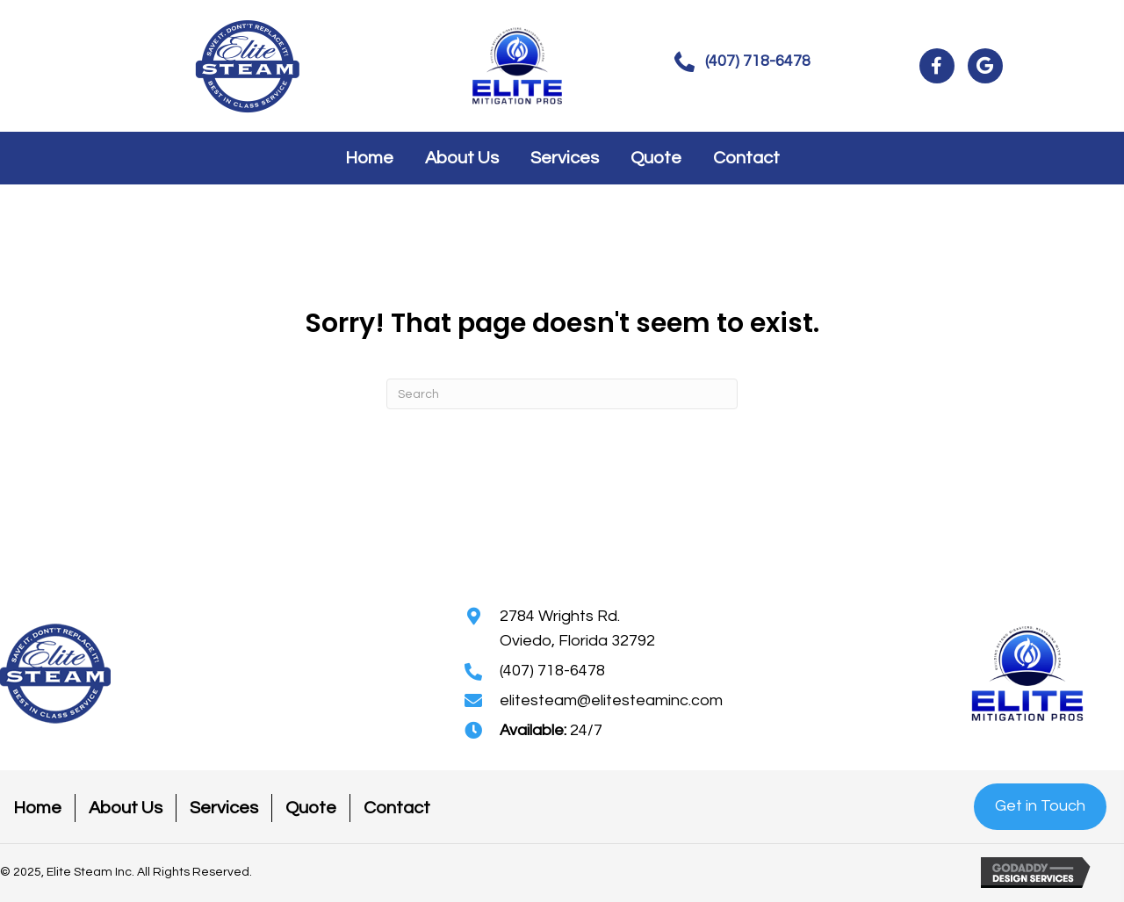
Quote (310, 808)
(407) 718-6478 (552, 670)
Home (37, 808)
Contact (397, 808)
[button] (742, 62)
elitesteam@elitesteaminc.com (611, 700)
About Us (125, 808)
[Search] (562, 394)
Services (224, 808)
